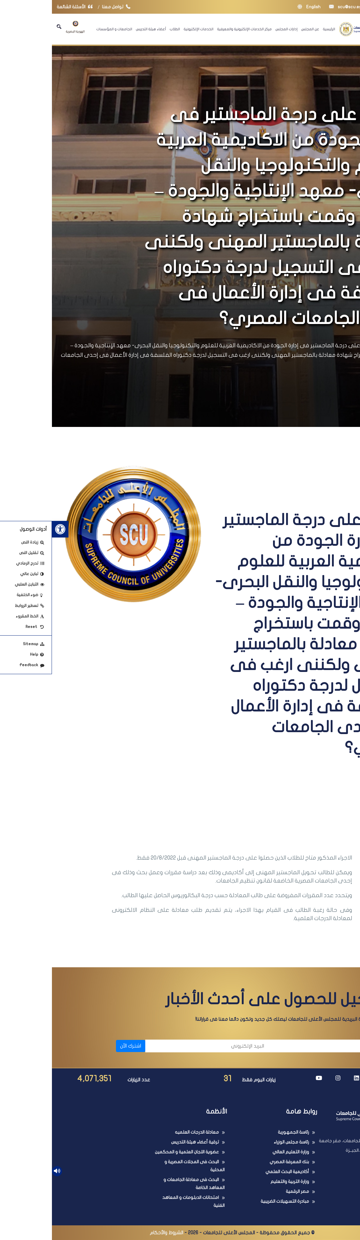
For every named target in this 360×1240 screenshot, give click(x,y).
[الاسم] (281, 1046)
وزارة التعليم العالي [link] (238, 1152)
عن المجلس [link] (258, 29)
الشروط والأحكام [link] (114, 1232)
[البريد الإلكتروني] (156, 1046)
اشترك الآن (78, 1046)
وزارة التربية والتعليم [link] (238, 1181)
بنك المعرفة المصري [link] (237, 1161)
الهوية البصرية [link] (23, 27)
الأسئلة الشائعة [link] (24, 6)
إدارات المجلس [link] (235, 29)
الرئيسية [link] (277, 29)
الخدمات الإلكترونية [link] (147, 29)
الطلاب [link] (123, 29)
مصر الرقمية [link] (245, 1191)
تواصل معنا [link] (66, 6)
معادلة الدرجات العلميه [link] (145, 1132)
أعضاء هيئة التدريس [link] (99, 29)
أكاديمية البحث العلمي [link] (235, 1171)
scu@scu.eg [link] (293, 6)
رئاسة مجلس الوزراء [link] (239, 1142)
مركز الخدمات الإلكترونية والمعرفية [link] (192, 29)
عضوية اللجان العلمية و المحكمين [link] (135, 1152)
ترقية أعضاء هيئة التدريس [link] (143, 1142)
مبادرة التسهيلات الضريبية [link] (233, 1201)
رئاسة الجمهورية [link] (241, 1132)
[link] (8, 529)
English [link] (257, 6)
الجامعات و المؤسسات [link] (62, 29)
